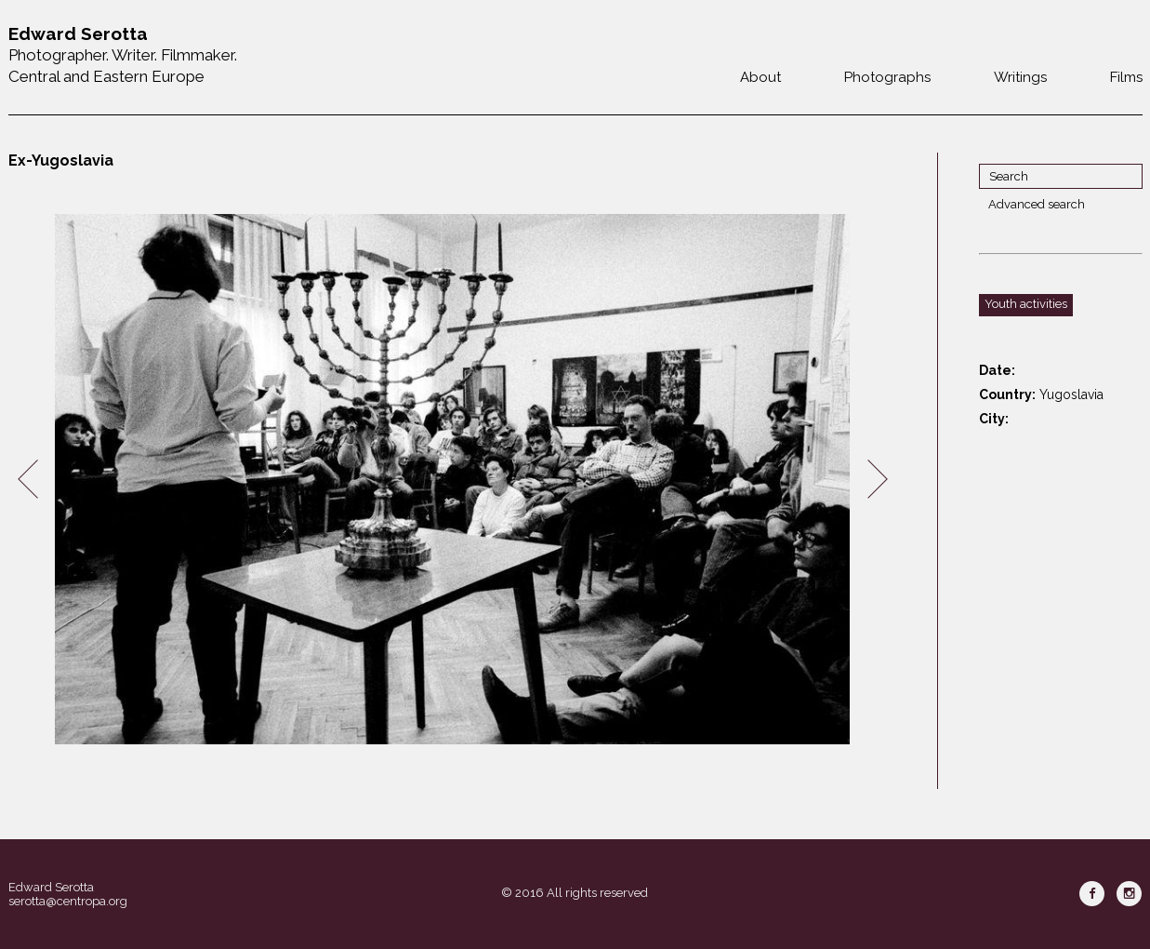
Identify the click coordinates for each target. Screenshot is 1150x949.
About (760, 77)
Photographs (887, 77)
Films (1126, 77)
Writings (1020, 77)
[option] (452, 479)
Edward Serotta (51, 887)
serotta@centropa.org (67, 901)
